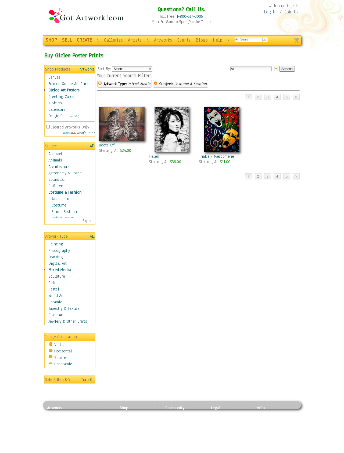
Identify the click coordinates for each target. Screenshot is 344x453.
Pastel (53, 289)
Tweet (262, 450)
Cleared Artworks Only (70, 127)
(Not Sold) (74, 116)
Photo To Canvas (134, 414)
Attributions (220, 426)
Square (60, 357)
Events (184, 40)
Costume (59, 205)
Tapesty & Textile (97, 438)
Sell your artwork (180, 438)
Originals (56, 116)
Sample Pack (267, 420)
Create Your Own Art (137, 450)
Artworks (163, 40)
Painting (55, 244)
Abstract (55, 153)
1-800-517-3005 (190, 16)
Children (55, 186)
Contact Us (266, 414)
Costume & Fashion (64, 192)
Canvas (54, 77)
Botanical (56, 179)
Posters (126, 426)
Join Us (291, 12)
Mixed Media (59, 269)
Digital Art (57, 263)
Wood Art (56, 295)
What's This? (79, 133)
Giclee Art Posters (64, 90)
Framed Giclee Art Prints (69, 83)
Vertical (61, 344)
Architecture (59, 166)
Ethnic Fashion (64, 211)
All (92, 146)
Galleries (113, 40)
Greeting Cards (61, 96)
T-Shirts (55, 103)
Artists (135, 40)
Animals (55, 160)
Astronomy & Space (65, 173)
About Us (264, 426)
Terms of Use (222, 420)
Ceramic (55, 302)
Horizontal (63, 351)
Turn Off (88, 379)
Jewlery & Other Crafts (67, 321)
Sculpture (56, 276)
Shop (124, 408)
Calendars (56, 109)
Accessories (62, 198)
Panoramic (63, 364)
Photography (59, 250)
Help (218, 40)
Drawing (55, 257)
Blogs (202, 40)
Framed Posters (133, 420)
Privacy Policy (223, 414)
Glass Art (56, 315)
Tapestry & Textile (64, 308)
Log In (270, 12)
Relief (53, 282)
